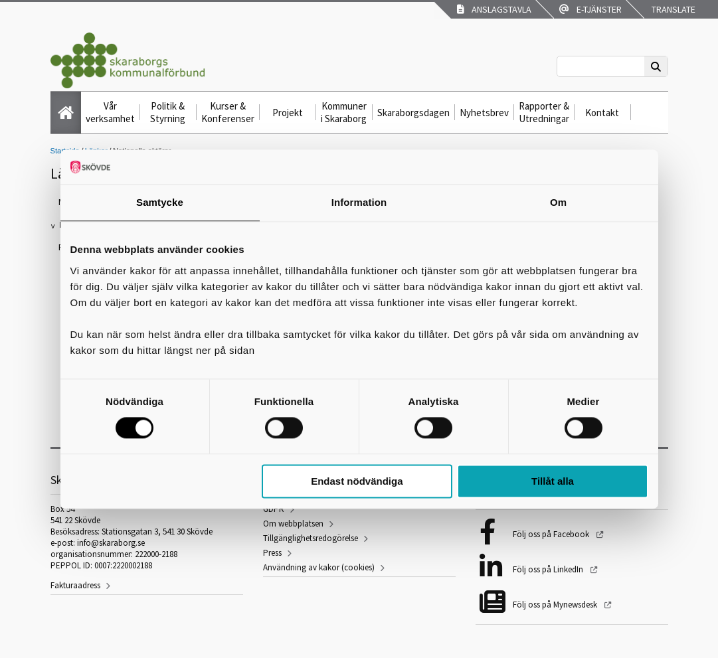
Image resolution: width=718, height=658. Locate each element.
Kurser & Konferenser (227, 112)
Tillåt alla (552, 481)
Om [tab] (558, 202)
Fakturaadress (75, 585)
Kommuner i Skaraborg (344, 112)
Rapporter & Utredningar (544, 112)
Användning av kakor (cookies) (319, 567)
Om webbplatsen (293, 523)
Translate (672, 9)
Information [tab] (359, 202)
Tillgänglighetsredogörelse (310, 538)
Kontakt (602, 112)
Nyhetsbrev (484, 112)
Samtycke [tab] (159, 202)
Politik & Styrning (167, 112)
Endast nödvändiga (357, 481)
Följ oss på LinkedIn (549, 569)
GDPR (273, 509)
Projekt (287, 112)
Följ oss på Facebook (552, 534)
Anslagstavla (494, 9)
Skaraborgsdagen (413, 112)
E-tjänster (590, 9)
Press (272, 552)
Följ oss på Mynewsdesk (556, 604)
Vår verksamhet (110, 112)
